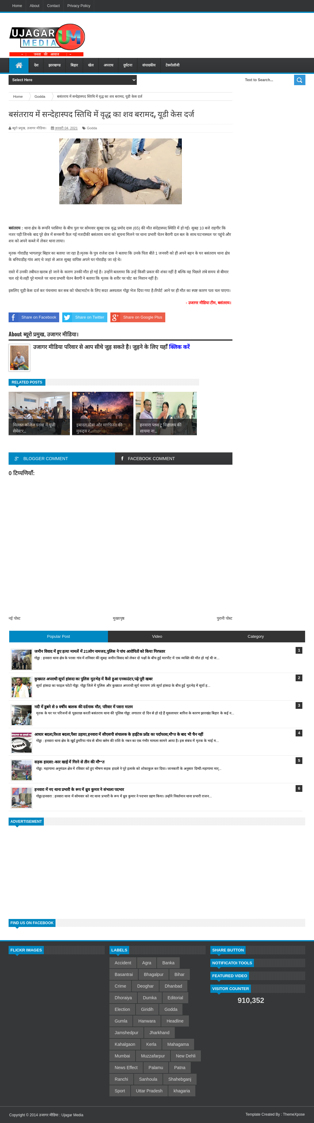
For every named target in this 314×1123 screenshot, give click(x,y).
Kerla (151, 1044)
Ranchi (121, 1079)
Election (122, 1009)
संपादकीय (148, 65)
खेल (91, 65)
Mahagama (178, 1044)
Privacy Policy (78, 6)
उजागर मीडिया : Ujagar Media (61, 1115)
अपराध (108, 65)
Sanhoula (148, 1079)
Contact (53, 6)
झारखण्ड (54, 65)
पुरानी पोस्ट (224, 618)
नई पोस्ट (15, 618)
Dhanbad (173, 986)
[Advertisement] (200, 33)
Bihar (179, 974)
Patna (180, 1067)
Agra (146, 962)
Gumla (121, 1021)
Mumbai (122, 1055)
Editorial (175, 997)
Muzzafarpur (153, 1055)
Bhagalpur (153, 974)
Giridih (147, 1009)
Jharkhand (159, 1032)
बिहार (74, 65)
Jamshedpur (126, 1032)
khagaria (182, 1090)
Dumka (149, 997)
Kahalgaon (125, 1044)
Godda (92, 128)
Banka (168, 962)
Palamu (156, 1067)
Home (17, 6)
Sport (120, 1090)
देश (36, 65)
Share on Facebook (32, 317)
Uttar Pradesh (149, 1090)
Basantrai (124, 974)
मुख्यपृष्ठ (118, 618)
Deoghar (145, 986)
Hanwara (146, 1021)
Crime (120, 986)
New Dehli (186, 1055)
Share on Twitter (83, 317)
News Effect (126, 1067)
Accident (123, 962)
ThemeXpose (294, 1114)
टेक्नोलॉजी (172, 65)
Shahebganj (179, 1079)
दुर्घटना (127, 65)
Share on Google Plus (136, 317)
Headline (175, 1021)
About (34, 6)
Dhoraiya (123, 997)
